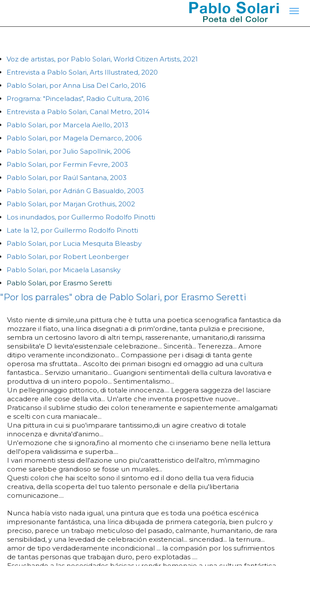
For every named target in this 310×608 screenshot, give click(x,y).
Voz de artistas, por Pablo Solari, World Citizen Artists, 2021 (102, 59)
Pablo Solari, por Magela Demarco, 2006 (74, 138)
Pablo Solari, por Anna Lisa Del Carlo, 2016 (76, 85)
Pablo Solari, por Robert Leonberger (68, 256)
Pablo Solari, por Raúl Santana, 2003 (67, 177)
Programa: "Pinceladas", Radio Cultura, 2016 (78, 98)
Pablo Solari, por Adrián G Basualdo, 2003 (75, 191)
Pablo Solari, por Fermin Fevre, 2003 (67, 164)
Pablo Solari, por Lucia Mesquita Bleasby (74, 243)
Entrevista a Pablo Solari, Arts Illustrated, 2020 (82, 72)
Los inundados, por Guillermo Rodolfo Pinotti (81, 217)
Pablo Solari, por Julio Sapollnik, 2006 (68, 151)
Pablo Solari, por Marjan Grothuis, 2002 (71, 204)
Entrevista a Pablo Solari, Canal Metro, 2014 (78, 112)
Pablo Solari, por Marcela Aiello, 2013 (67, 125)
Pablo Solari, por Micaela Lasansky (63, 270)
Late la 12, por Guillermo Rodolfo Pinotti (72, 230)
